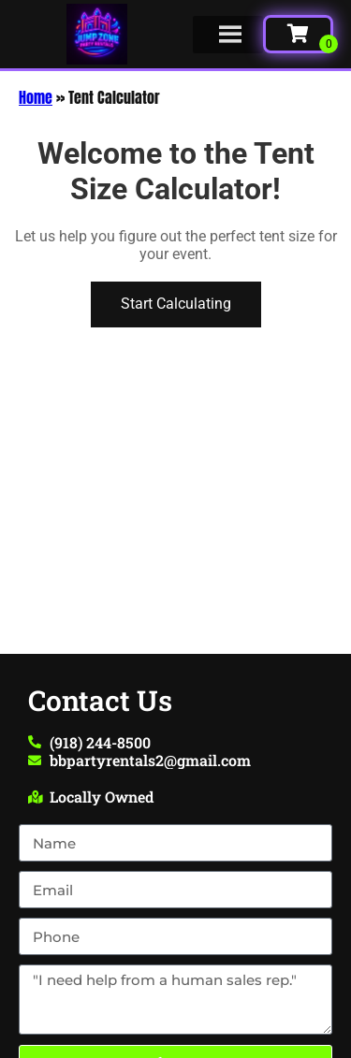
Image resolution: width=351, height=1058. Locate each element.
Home (35, 97)
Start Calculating (176, 303)
